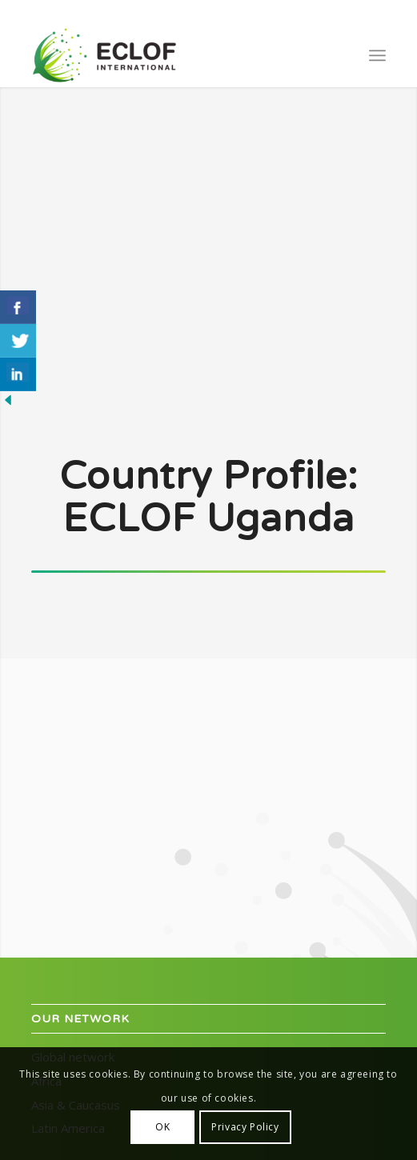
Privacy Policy (245, 1127)
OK (162, 1127)
